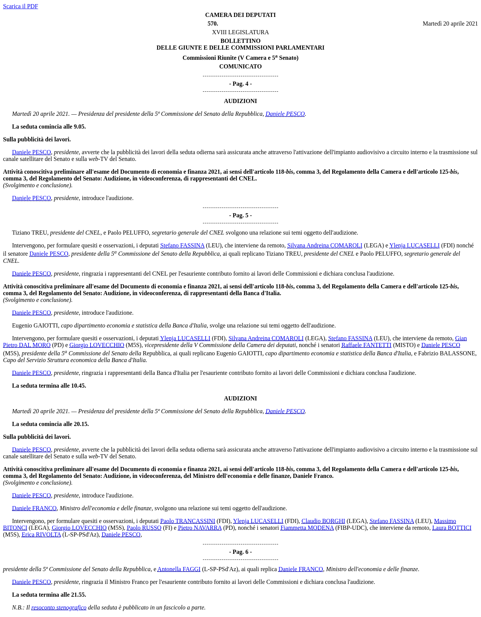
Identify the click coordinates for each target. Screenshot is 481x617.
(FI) (167, 528)
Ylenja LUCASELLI (414, 245)
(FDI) (448, 245)
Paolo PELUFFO (128, 232)
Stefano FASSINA (182, 245)
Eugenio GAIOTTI (35, 325)
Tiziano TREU (29, 232)
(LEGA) (374, 245)
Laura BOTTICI (451, 528)
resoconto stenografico (59, 607)
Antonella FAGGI (179, 569)
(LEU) (214, 245)
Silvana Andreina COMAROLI (324, 245)
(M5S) (134, 345)
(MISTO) (404, 345)
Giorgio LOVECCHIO (97, 345)
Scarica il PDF (20, 6)
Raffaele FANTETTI (367, 345)
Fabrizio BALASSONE (446, 353)
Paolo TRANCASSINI (187, 521)
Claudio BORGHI (323, 521)
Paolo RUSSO (144, 528)
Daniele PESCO (285, 114)
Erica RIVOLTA (41, 534)
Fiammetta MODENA (307, 528)
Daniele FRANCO (34, 508)
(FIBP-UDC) (351, 528)
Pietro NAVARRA (200, 528)
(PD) (58, 345)
